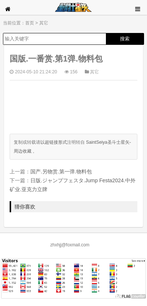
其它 (43, 23)
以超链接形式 (53, 142)
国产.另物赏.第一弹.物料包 (61, 171)
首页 (29, 23)
